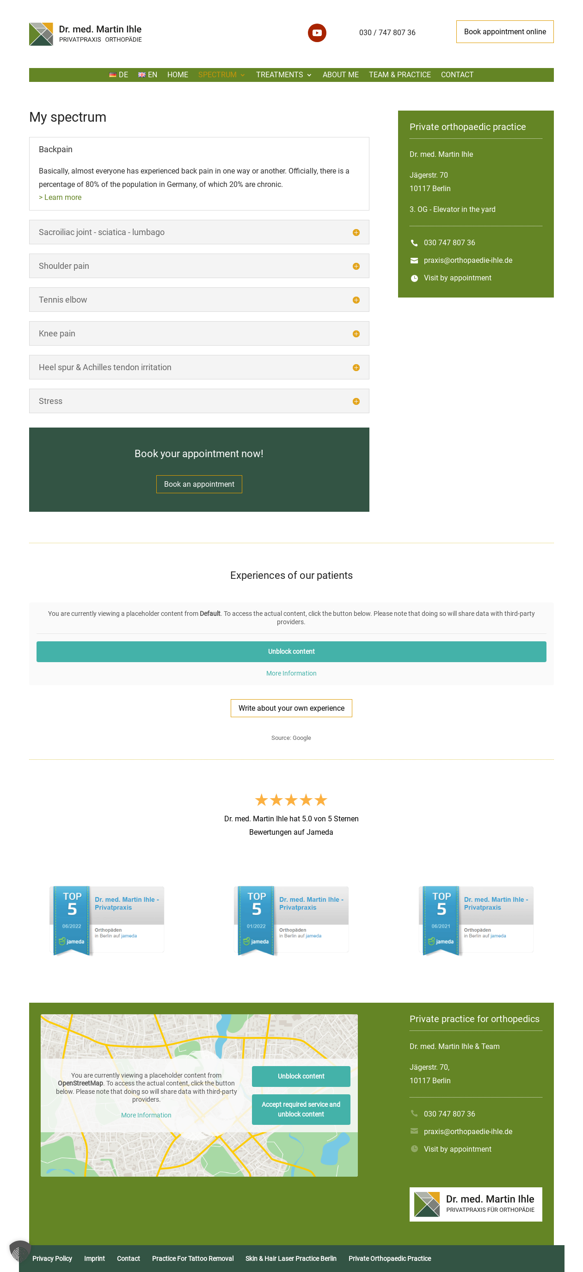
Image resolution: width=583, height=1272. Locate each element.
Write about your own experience (291, 708)
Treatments (279, 75)
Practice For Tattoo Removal (192, 1258)
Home (177, 75)
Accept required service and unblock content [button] (301, 1109)
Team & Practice (400, 75)
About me (341, 75)
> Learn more (60, 197)
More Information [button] (291, 673)
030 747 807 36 (449, 242)
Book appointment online (505, 31)
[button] (20, 1251)
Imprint (94, 1258)
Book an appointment (199, 484)
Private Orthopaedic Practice (390, 1258)
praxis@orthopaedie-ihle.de (468, 260)
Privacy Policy (52, 1258)
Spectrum (217, 75)
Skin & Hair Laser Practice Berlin (291, 1258)
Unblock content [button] (291, 651)
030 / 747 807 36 (387, 32)
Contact (457, 75)
